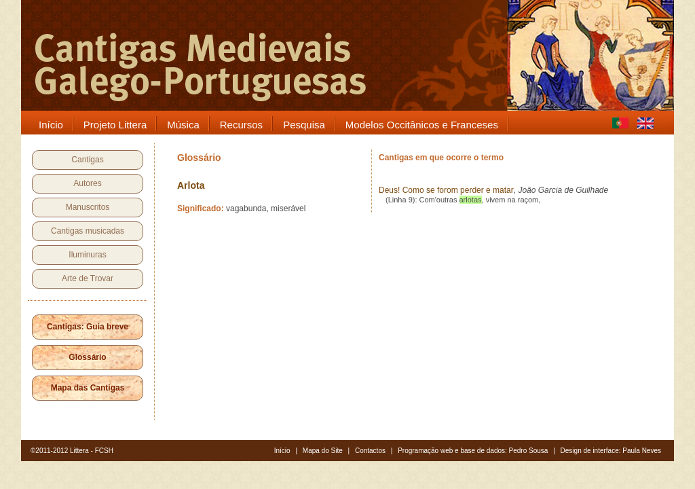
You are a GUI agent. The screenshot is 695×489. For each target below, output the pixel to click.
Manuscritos (88, 207)
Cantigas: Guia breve (87, 326)
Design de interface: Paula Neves (611, 450)
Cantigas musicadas (87, 231)
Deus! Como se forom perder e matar (446, 190)
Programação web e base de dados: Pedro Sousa (473, 450)
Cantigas (87, 159)
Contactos (370, 450)
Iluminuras (87, 254)
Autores (87, 183)
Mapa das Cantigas (88, 388)
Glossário (87, 357)
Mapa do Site (323, 450)
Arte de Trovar (87, 278)
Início (282, 450)
